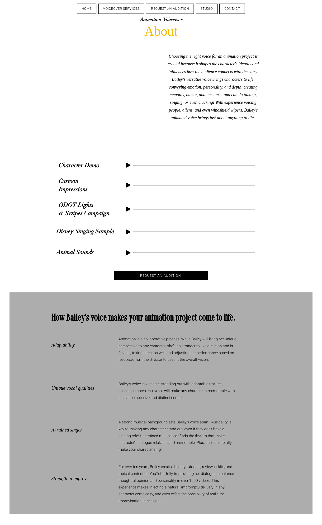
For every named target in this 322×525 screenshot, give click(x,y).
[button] (121, 9)
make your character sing (139, 449)
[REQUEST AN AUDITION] (161, 275)
